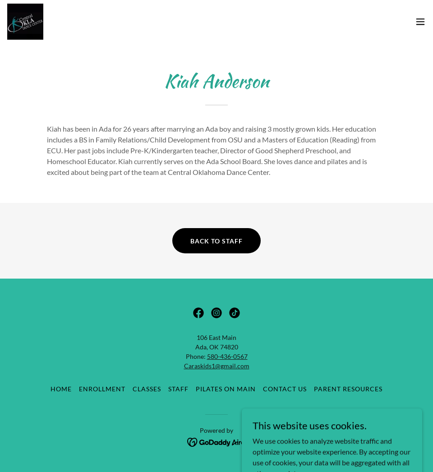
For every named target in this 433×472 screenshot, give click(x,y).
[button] (420, 22)
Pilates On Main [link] (226, 389)
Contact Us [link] (285, 389)
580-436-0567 (227, 356)
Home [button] (61, 389)
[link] (25, 22)
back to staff (216, 241)
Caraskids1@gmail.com (216, 366)
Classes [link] (147, 389)
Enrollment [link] (102, 389)
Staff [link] (178, 389)
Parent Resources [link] (348, 389)
